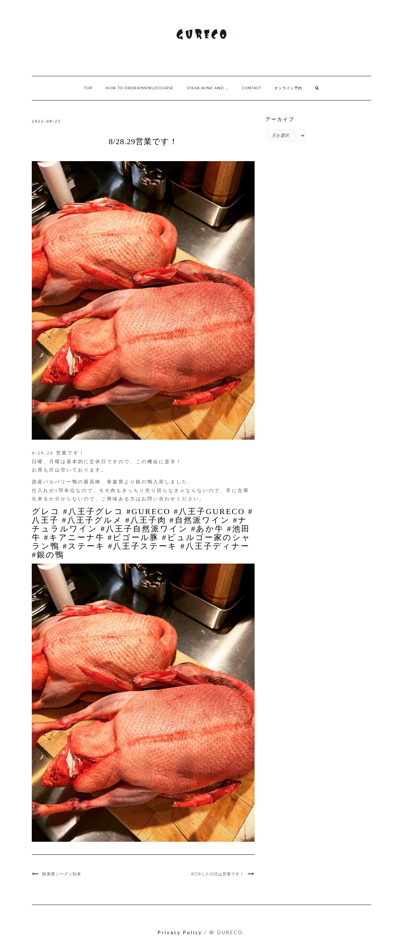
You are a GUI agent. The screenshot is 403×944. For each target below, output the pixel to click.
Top (88, 88)
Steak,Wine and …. (208, 88)
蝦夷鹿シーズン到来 (61, 873)
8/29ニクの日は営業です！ (217, 873)
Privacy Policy (180, 932)
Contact (251, 88)
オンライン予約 (288, 88)
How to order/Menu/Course (139, 88)
